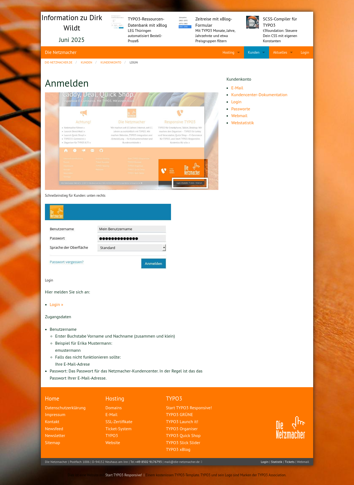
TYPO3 (174, 398)
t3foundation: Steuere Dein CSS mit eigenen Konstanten (280, 35)
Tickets (289, 462)
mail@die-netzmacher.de (182, 462)
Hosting (114, 398)
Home (52, 398)
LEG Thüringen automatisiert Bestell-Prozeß (145, 35)
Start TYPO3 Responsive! (123, 475)
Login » (56, 304)
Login (264, 462)
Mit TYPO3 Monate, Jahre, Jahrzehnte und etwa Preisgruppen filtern (215, 35)
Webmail (303, 462)
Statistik (276, 462)
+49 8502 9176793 (148, 462)
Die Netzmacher (61, 52)
